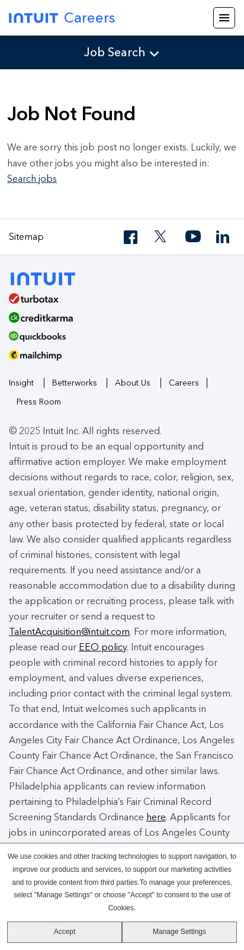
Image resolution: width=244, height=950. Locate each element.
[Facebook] (131, 237)
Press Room (39, 402)
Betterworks (74, 383)
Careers (184, 383)
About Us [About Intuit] (132, 383)
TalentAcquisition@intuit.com (69, 631)
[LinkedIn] (224, 237)
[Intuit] (48, 277)
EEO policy (103, 647)
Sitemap (26, 236)
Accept (65, 931)
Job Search (115, 52)
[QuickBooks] (117, 340)
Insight (21, 383)
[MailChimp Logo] (122, 359)
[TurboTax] (117, 302)
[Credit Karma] (117, 321)
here (156, 817)
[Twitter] (162, 237)
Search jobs (32, 178)
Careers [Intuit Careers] (62, 17)
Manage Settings (179, 931)
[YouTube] (193, 237)
